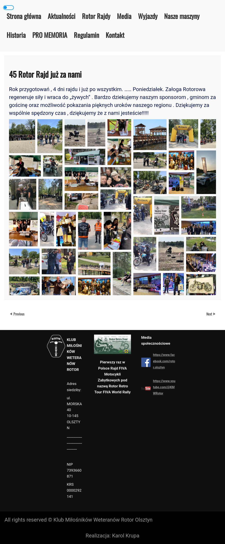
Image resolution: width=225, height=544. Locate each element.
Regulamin (86, 35)
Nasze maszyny (182, 16)
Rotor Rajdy (96, 16)
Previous (18, 314)
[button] (22, 136)
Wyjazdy (148, 16)
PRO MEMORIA (49, 35)
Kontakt (115, 35)
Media (124, 16)
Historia (16, 35)
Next (209, 314)
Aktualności (61, 16)
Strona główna (24, 16)
